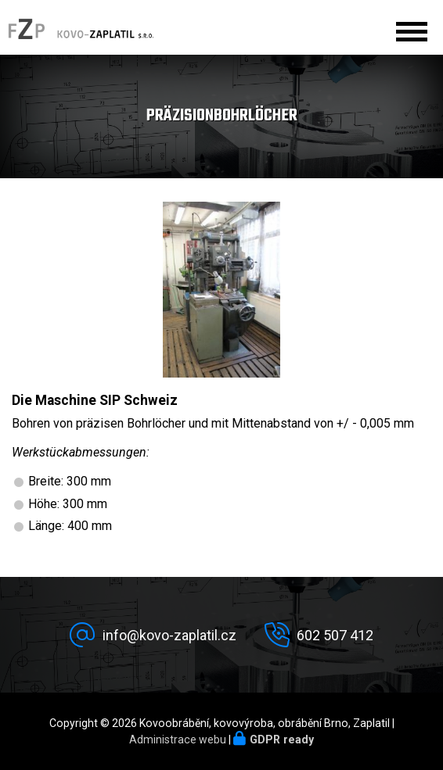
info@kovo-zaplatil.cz (169, 635)
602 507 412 (335, 635)
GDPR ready (282, 739)
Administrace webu (177, 739)
